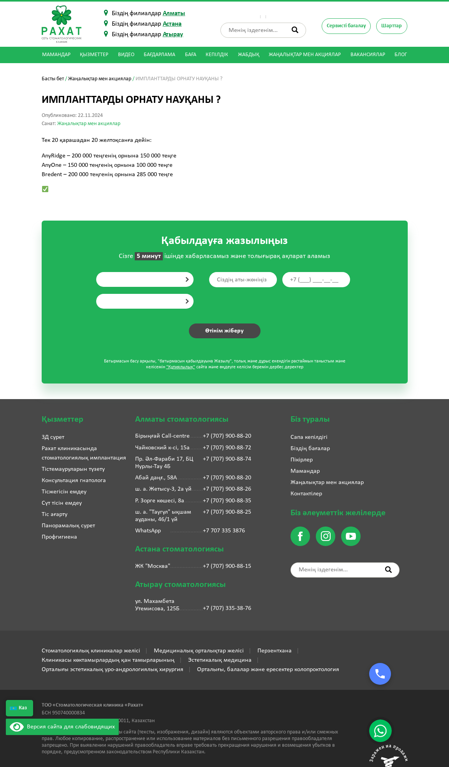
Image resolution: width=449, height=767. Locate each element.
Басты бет (53, 79)
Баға (190, 55)
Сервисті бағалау (346, 26)
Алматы (174, 13)
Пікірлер (261, 13)
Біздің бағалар (310, 448)
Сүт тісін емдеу (62, 503)
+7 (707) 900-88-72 (227, 448)
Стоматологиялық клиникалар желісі (91, 651)
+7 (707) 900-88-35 (227, 501)
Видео (126, 55)
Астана (172, 24)
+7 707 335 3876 (224, 531)
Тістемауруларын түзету (73, 469)
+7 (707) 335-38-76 (227, 608)
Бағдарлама (159, 55)
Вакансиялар (367, 55)
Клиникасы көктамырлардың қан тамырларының (108, 660)
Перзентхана (274, 651)
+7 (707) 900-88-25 (227, 512)
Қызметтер (94, 55)
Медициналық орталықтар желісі (199, 651)
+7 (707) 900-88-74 (227, 459)
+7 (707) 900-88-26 (227, 489)
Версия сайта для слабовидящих (62, 727)
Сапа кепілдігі (309, 437)
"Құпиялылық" (180, 367)
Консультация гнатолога (74, 480)
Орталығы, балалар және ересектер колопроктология (268, 669)
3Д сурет (53, 437)
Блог (400, 55)
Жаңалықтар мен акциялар (305, 55)
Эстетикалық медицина (220, 660)
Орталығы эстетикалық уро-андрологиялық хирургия (112, 669)
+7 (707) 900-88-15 (227, 566)
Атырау (173, 34)
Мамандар (56, 55)
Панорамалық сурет (68, 526)
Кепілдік (217, 55)
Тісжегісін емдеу (64, 492)
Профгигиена (59, 537)
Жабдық (248, 55)
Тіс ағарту (54, 514)
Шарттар (391, 26)
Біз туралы (235, 13)
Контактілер (290, 13)
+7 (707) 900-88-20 (227, 436)
